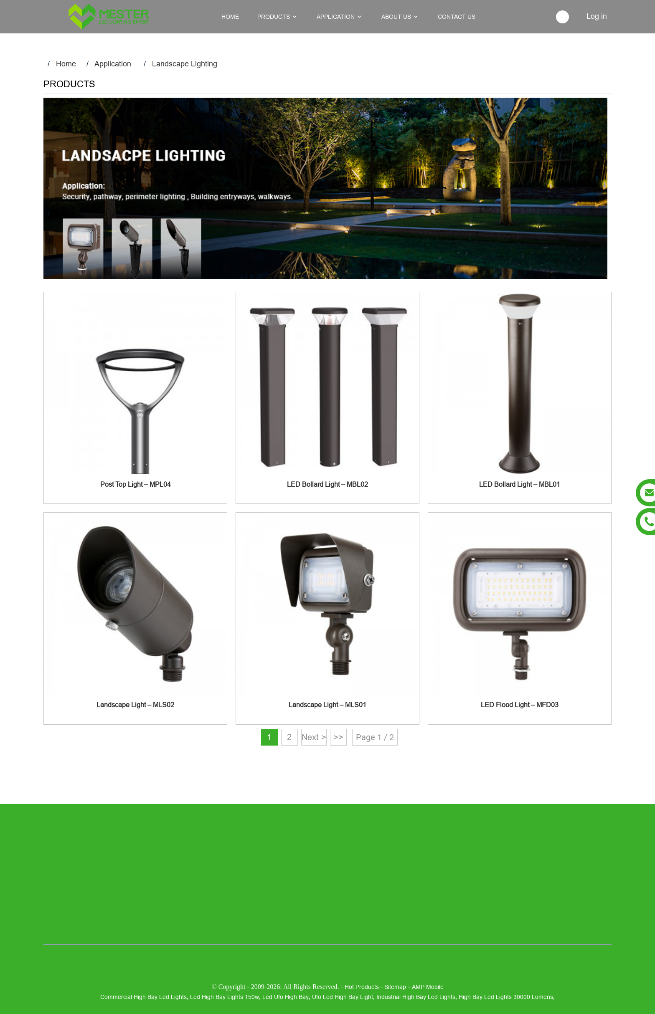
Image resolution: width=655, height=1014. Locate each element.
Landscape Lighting (184, 63)
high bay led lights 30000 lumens (506, 997)
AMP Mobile (428, 987)
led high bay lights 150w (224, 997)
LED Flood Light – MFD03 (520, 704)
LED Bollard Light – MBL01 (519, 484)
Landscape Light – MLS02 (135, 704)
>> (338, 737)
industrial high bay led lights (415, 997)
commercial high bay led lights (143, 997)
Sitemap (395, 987)
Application (112, 63)
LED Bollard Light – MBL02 (327, 484)
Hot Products (362, 987)
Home (66, 63)
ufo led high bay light (342, 997)
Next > (314, 737)
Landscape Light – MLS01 (327, 704)
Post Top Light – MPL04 (135, 484)
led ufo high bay (285, 997)
